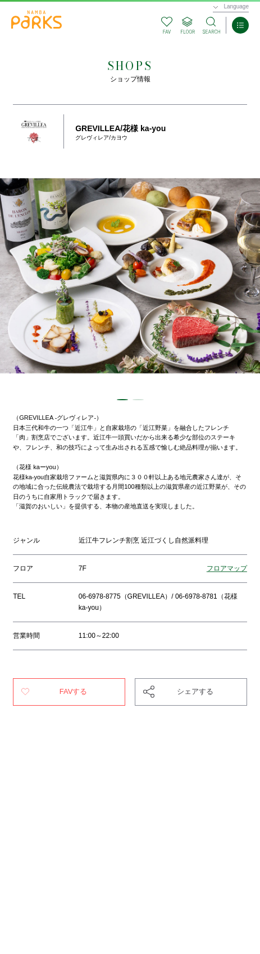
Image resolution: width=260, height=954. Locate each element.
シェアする (195, 691)
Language (236, 6)
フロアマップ (227, 568)
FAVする (74, 691)
